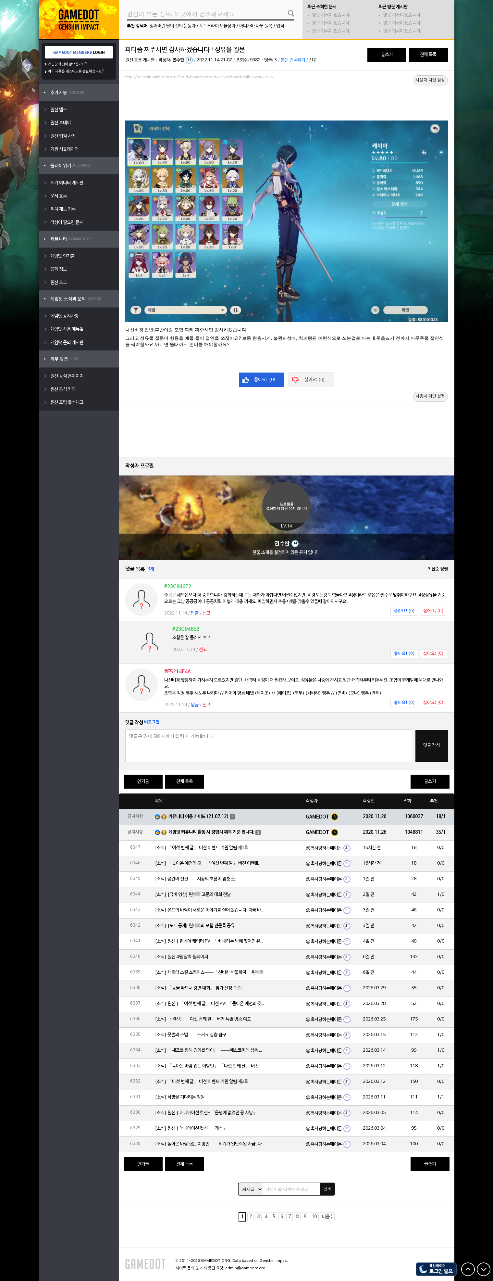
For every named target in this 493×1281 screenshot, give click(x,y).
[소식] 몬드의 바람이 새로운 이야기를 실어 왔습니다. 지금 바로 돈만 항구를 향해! (210, 910)
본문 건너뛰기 (293, 60)
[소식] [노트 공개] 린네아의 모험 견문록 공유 (195, 925)
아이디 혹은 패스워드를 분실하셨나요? (76, 71)
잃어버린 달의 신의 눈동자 (172, 26)
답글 (195, 613)
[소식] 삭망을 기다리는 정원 (179, 1097)
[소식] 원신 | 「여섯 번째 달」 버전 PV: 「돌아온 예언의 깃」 (210, 1003)
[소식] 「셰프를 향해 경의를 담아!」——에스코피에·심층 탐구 (210, 1050)
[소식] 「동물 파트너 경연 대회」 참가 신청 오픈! (199, 988)
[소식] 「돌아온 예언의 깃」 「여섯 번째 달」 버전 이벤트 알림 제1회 (210, 863)
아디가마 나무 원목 (255, 26)
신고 (313, 60)
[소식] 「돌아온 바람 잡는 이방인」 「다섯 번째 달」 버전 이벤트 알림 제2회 (210, 1066)
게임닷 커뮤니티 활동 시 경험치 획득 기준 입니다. (211, 832)
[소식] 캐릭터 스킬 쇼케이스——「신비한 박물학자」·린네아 (209, 972)
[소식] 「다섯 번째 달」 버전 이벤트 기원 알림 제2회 (201, 1081)
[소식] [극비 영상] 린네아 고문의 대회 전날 (193, 894)
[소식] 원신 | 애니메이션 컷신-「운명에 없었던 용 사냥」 (206, 1112)
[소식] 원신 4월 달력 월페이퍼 (181, 957)
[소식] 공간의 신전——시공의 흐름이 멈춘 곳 (195, 879)
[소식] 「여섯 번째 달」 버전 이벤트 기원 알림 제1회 (201, 847)
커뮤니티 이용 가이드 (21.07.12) (198, 816)
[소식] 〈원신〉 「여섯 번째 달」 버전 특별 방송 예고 (203, 1019)
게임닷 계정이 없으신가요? (67, 64)
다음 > (327, 1216)
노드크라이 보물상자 (217, 26)
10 (314, 1216)
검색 (327, 1189)
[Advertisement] (286, 99)
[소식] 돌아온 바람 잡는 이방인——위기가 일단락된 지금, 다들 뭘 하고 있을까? (210, 1144)
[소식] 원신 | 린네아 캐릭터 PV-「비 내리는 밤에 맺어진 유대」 (210, 941)
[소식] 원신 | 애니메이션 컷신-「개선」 (191, 1128)
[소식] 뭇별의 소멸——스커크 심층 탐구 (190, 1035)
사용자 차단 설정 (430, 80)
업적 (280, 26)
